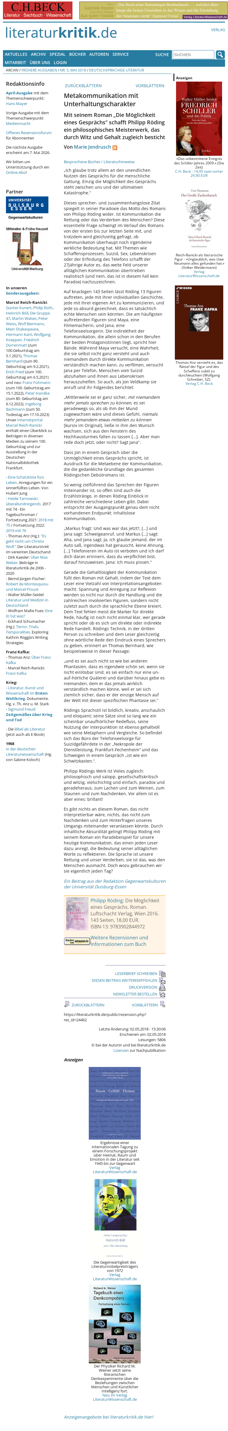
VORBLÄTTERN (151, 85)
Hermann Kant (19, 334)
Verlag (218, 29)
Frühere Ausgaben (39, 70)
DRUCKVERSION (147, 987)
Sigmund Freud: (29, 714)
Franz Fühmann (36, 382)
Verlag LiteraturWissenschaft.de (115, 1169)
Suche (162, 54)
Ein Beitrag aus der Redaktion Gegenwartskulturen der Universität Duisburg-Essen (115, 884)
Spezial (58, 54)
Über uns (40, 62)
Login (60, 62)
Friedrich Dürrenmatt (22, 342)
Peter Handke (37, 393)
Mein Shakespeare (22, 329)
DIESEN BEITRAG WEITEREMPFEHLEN (129, 980)
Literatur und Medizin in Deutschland (27, 602)
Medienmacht (18, 123)
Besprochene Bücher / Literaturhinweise (99, 161)
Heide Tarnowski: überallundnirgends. (24, 501)
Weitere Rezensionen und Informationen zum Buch (119, 940)
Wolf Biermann (31, 323)
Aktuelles (16, 54)
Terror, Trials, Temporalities (22, 629)
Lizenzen (121, 1050)
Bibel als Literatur (30, 729)
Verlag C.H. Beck (199, 383)
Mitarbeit (15, 62)
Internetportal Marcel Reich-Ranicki (24, 422)
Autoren (99, 54)
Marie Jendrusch (92, 147)
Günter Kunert (18, 307)
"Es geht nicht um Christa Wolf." (26, 541)
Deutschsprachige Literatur (116, 70)
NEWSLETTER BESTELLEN (139, 994)
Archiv (38, 54)
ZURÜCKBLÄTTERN (83, 85)
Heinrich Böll (17, 313)
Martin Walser (24, 318)
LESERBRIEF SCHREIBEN (140, 973)
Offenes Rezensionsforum (29, 132)
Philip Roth (43, 307)
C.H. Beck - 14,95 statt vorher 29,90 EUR (199, 173)
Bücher (77, 54)
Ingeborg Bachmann (23, 406)
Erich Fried (15, 371)
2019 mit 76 (16, 530)
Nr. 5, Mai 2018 (73, 70)
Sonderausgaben (22, 293)
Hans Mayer (16, 103)
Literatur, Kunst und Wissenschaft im (27, 693)
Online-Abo (16, 172)
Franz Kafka (16, 673)
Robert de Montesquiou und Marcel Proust (27, 586)
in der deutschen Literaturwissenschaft (25, 751)
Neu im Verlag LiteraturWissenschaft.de (115, 1397)
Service (121, 54)
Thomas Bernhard (21, 358)
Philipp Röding (107, 900)
